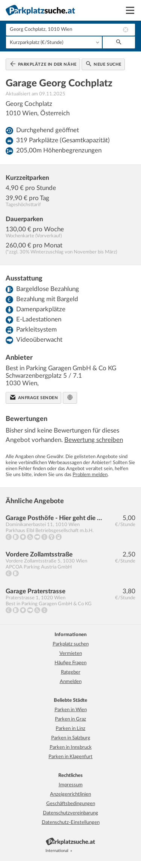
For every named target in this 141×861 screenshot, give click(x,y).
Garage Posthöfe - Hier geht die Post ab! (54, 518)
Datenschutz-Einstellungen (71, 822)
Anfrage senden (34, 397)
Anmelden (71, 681)
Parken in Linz (70, 728)
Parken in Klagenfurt (70, 756)
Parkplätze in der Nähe (43, 63)
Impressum (71, 785)
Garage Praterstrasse (35, 591)
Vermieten (70, 653)
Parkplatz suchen (71, 644)
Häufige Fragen (70, 662)
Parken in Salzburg (70, 738)
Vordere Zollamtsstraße (39, 554)
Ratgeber (70, 672)
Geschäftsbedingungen (70, 803)
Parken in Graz (70, 719)
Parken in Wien (71, 709)
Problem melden (90, 474)
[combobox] (70, 29)
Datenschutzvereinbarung (70, 813)
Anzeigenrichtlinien (70, 794)
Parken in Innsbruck (71, 747)
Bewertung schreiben (93, 440)
